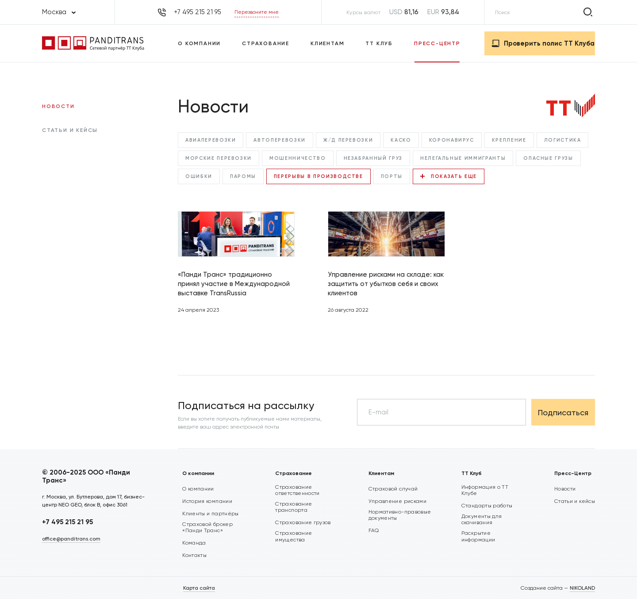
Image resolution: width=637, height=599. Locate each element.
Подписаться (563, 412)
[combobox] (59, 12)
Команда (194, 543)
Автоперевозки (279, 140)
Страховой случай (393, 489)
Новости (58, 106)
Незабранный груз (373, 158)
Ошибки (198, 176)
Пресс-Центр (437, 43)
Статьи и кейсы (70, 130)
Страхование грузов (302, 522)
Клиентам (327, 43)
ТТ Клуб (379, 43)
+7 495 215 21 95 (67, 522)
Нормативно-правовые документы (399, 515)
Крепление (509, 140)
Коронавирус (451, 140)
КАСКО (401, 140)
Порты (392, 176)
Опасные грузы (548, 158)
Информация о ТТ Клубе (484, 490)
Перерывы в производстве (318, 176)
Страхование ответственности (297, 490)
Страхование (265, 43)
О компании (199, 43)
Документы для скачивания (481, 519)
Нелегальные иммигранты (463, 158)
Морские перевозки (218, 158)
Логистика (562, 140)
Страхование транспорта (293, 507)
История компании (207, 501)
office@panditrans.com (71, 539)
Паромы (243, 176)
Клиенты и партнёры (210, 513)
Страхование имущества (293, 536)
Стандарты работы (487, 505)
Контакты (194, 555)
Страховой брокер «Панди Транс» (207, 527)
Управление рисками (397, 501)
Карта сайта (199, 588)
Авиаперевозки (210, 140)
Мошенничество (297, 158)
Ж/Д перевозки (348, 140)
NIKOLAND (582, 588)
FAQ (373, 530)
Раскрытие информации (478, 536)
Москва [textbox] (54, 12)
